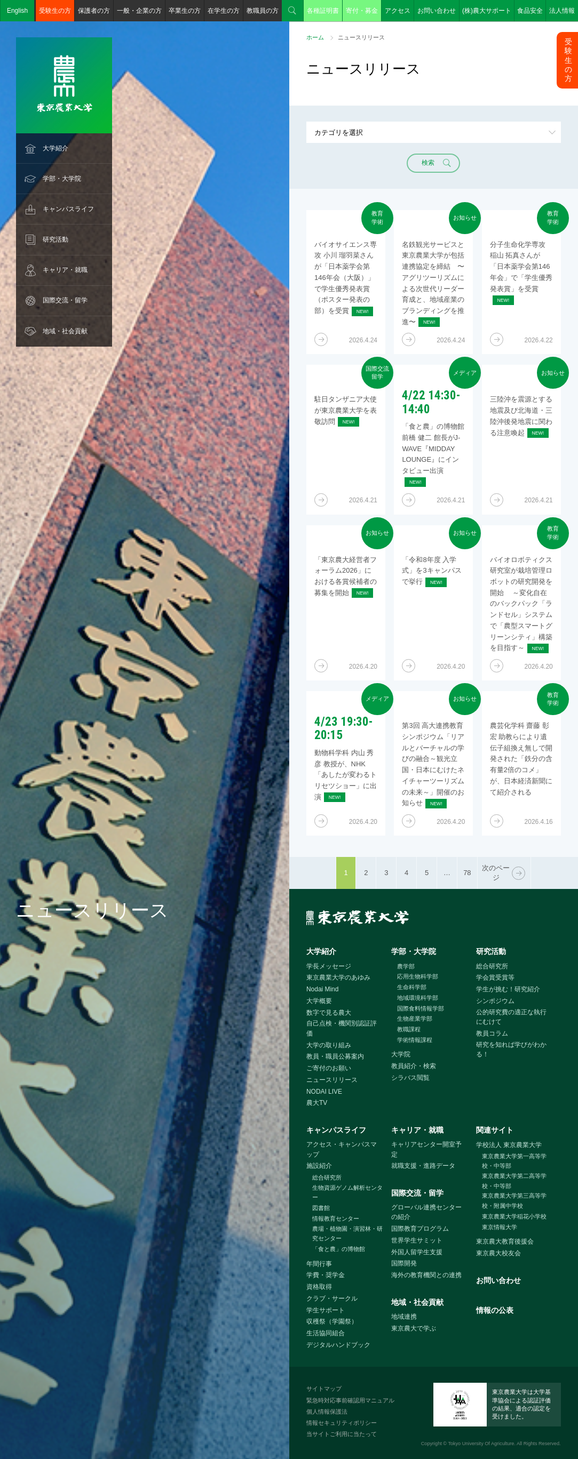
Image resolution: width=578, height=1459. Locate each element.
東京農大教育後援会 (505, 1241)
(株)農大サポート (486, 10)
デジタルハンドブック (338, 1345)
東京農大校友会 (498, 1253)
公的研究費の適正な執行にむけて (511, 1017)
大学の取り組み (328, 1045)
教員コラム (492, 1033)
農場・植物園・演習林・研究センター (347, 1233)
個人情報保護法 (326, 1411)
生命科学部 (411, 987)
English (17, 10)
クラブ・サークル (332, 1298)
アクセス (397, 10)
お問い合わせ (436, 10)
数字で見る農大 (328, 1012)
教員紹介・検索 (413, 1066)
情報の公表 (494, 1310)
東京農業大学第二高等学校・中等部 (514, 1181)
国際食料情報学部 (420, 1008)
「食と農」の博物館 (338, 1249)
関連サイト (494, 1130)
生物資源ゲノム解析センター (347, 1192)
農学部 (406, 966)
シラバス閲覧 (410, 1077)
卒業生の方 (185, 10)
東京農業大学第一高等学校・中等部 (514, 1161)
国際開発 (404, 1263)
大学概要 (319, 1001)
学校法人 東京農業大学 (509, 1145)
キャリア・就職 (65, 270)
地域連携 (404, 1316)
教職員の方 (263, 10)
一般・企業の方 (139, 10)
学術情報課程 (414, 1040)
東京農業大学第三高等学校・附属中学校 (514, 1200)
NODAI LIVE (324, 1091)
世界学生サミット (416, 1240)
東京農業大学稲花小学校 (514, 1216)
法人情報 (562, 10)
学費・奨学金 (325, 1275)
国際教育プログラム (420, 1228)
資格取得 (319, 1286)
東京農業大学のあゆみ (338, 977)
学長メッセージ (328, 966)
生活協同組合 (325, 1333)
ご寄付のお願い (328, 1068)
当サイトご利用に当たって (341, 1434)
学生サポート (325, 1310)
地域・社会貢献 (65, 331)
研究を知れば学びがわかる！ (511, 1050)
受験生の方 (55, 10)
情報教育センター (335, 1218)
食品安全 (530, 10)
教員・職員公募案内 (335, 1056)
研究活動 (55, 239)
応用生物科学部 (417, 976)
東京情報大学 (499, 1227)
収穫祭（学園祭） (332, 1321)
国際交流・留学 (65, 300)
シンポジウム (495, 1001)
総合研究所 (492, 966)
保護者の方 (94, 10)
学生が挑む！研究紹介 (508, 989)
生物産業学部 (414, 1018)
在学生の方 (224, 10)
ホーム (315, 37)
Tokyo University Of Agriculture (481, 1443)
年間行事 (319, 1264)
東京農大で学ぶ (413, 1328)
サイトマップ (324, 1388)
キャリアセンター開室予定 (426, 1149)
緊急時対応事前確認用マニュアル (350, 1400)
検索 (292, 10)
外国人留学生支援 (416, 1252)
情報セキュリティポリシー (341, 1423)
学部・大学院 (62, 178)
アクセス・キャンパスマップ (341, 1149)
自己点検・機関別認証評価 (341, 1028)
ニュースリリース (332, 1080)
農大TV (316, 1103)
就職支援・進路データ (423, 1165)
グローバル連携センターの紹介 (426, 1212)
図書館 (321, 1208)
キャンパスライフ (68, 209)
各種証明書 (323, 10)
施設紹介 (319, 1165)
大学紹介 (55, 148)
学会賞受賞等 (495, 977)
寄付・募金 (362, 10)
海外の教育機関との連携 (426, 1275)
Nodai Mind (322, 989)
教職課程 (409, 1029)
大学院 (400, 1054)
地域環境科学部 (417, 998)
